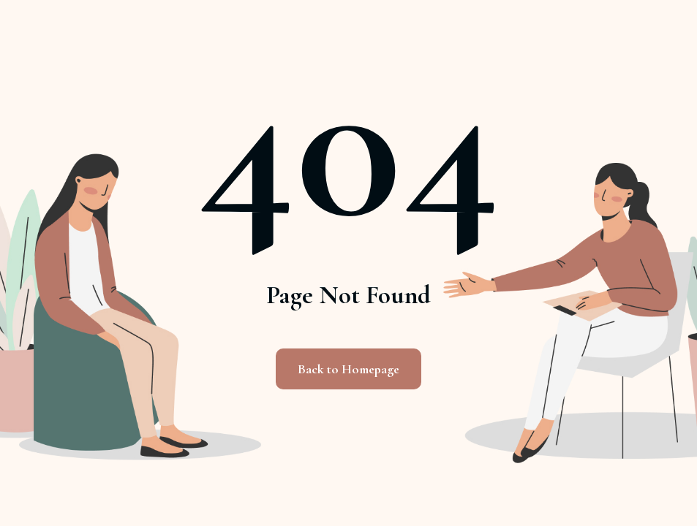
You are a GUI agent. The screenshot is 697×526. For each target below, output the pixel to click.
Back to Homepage (348, 369)
